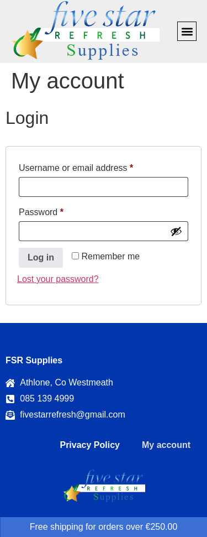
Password (59, 210)
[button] (187, 31)
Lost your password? (58, 279)
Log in (41, 257)
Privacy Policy (90, 445)
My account (166, 445)
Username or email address (93, 166)
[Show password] (176, 231)
